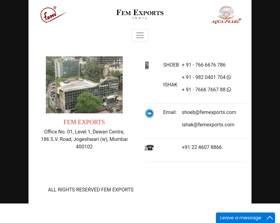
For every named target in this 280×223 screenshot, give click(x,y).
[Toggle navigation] (140, 35)
